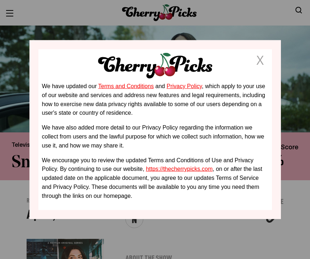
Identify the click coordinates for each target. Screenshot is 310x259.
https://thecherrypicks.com (179, 169)
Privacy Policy (184, 86)
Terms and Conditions (126, 86)
